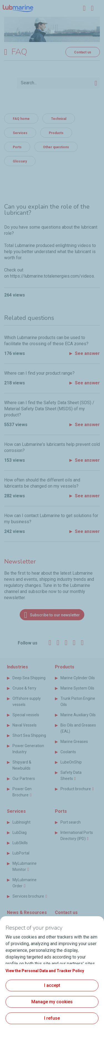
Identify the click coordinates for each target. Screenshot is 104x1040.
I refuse (52, 1018)
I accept (52, 985)
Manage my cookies (52, 1001)
